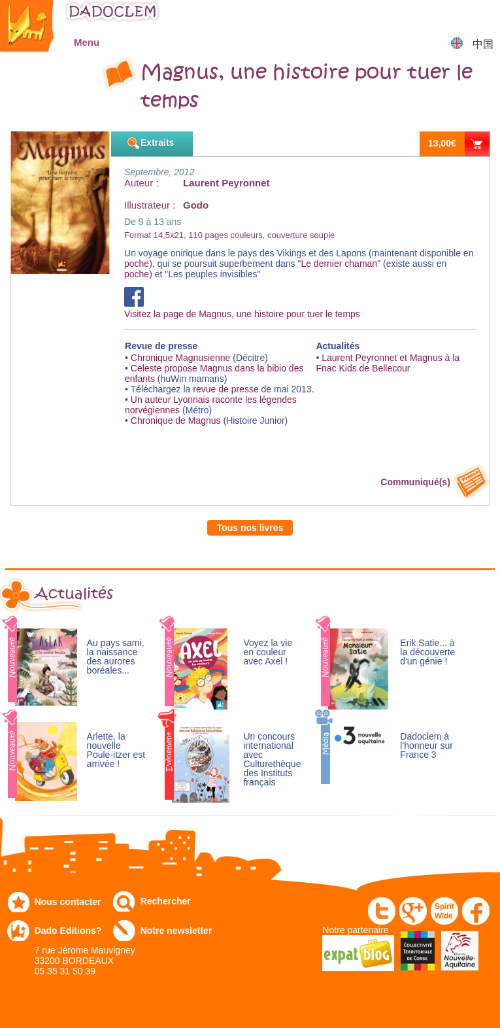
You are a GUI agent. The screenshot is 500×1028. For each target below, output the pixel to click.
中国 (483, 44)
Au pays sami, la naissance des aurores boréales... (115, 657)
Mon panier (484, 16)
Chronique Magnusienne (181, 357)
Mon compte (451, 16)
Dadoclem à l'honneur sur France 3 (426, 746)
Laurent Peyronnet (226, 182)
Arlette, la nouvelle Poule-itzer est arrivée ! (116, 750)
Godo (195, 205)
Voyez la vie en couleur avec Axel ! (267, 652)
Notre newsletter (176, 930)
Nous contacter (68, 902)
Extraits (157, 142)
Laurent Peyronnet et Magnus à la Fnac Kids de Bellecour (387, 362)
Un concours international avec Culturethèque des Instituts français (272, 759)
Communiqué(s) (415, 482)
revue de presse (227, 389)
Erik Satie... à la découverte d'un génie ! (427, 652)
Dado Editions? (68, 930)
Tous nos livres (250, 528)
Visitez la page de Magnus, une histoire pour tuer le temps (242, 308)
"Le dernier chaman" (338, 263)
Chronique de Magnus (176, 420)
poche (136, 263)
